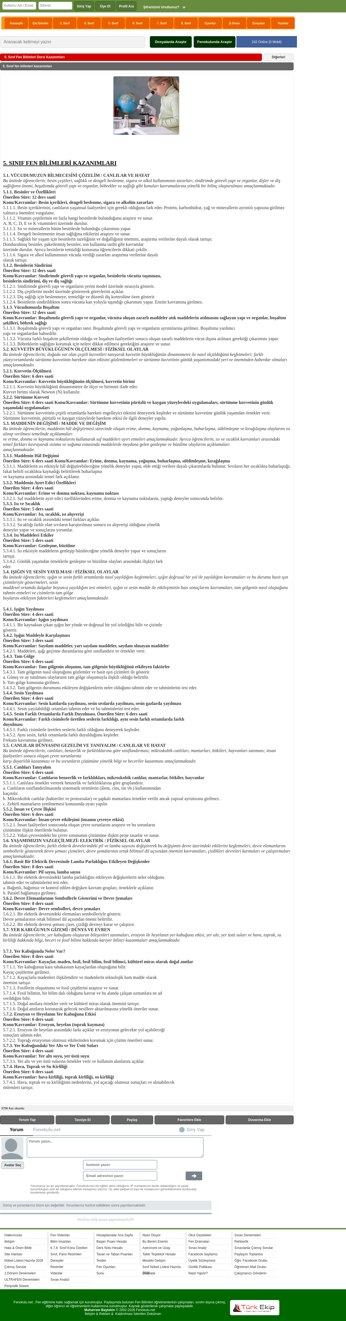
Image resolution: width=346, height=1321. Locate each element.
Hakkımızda (13, 1235)
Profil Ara (126, 6)
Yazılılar (282, 23)
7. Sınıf (162, 23)
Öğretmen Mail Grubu (250, 1267)
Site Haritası (13, 1254)
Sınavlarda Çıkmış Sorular (253, 1248)
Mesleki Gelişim (154, 1261)
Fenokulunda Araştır (214, 42)
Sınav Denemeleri (247, 1235)
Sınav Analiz (197, 1248)
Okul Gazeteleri (199, 1235)
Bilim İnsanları (60, 1241)
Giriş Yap (84, 6)
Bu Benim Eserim (155, 1241)
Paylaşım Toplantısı (248, 1254)
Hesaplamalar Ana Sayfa (114, 1235)
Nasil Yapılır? (198, 1273)
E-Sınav (234, 23)
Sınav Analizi (59, 1280)
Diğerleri (278, 57)
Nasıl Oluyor (151, 1235)
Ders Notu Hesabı (109, 1248)
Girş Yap (196, 1129)
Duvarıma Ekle (259, 1120)
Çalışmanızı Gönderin (250, 1273)
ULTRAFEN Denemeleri (21, 1280)
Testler (101, 1261)
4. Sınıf (89, 23)
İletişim (9, 1241)
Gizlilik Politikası (200, 1267)
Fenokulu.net (47, 1129)
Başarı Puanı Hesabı (111, 1241)
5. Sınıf (113, 23)
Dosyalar (258, 23)
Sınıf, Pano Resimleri (66, 1254)
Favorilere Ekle (189, 1120)
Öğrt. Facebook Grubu (250, 1261)
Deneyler (57, 1261)
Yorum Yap (27, 1120)
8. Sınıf (186, 23)
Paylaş (132, 1120)
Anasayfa (16, 23)
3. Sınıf (65, 23)
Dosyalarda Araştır (170, 42)
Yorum (16, 1129)
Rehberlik (241, 1241)
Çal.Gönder (40, 23)
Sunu (100, 1273)
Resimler (56, 1267)
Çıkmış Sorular (15, 1267)
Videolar (56, 1273)
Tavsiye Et (83, 1120)
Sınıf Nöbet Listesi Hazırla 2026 (161, 1267)
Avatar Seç (12, 1165)
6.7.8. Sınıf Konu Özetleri (68, 1248)
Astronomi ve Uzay (156, 1248)
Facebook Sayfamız (203, 1254)
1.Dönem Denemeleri (20, 1273)
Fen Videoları (60, 1235)
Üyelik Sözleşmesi (201, 1261)
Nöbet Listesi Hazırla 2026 (23, 1261)
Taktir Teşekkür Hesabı (159, 1254)
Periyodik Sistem (16, 1286)
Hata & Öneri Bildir (18, 1248)
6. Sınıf (137, 23)
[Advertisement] (58, 117)
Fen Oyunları (105, 1267)
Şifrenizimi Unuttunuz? (161, 7)
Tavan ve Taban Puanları (114, 1254)
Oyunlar (210, 23)
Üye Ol (105, 6)
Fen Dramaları (199, 1241)
